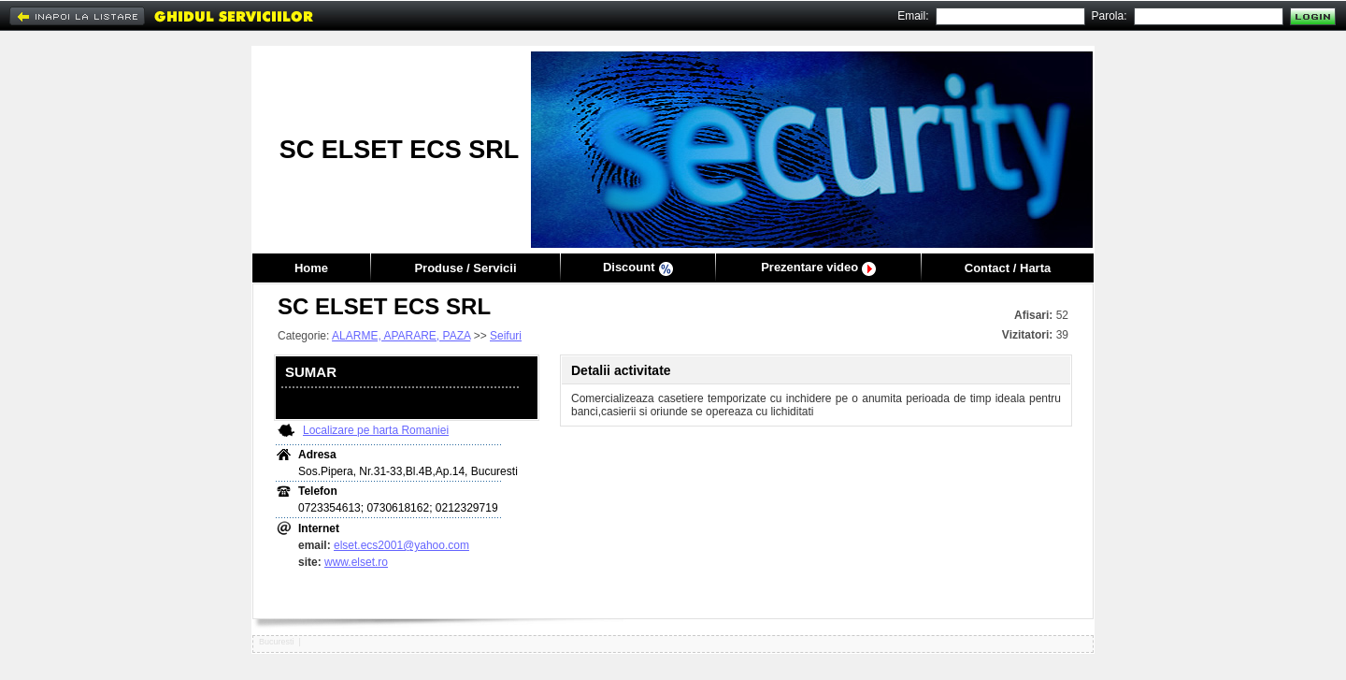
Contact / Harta (1008, 268)
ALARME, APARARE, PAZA (401, 335)
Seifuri (506, 335)
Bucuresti (276, 641)
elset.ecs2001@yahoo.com (401, 545)
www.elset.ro (356, 562)
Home (311, 268)
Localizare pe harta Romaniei (376, 430)
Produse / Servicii (465, 268)
